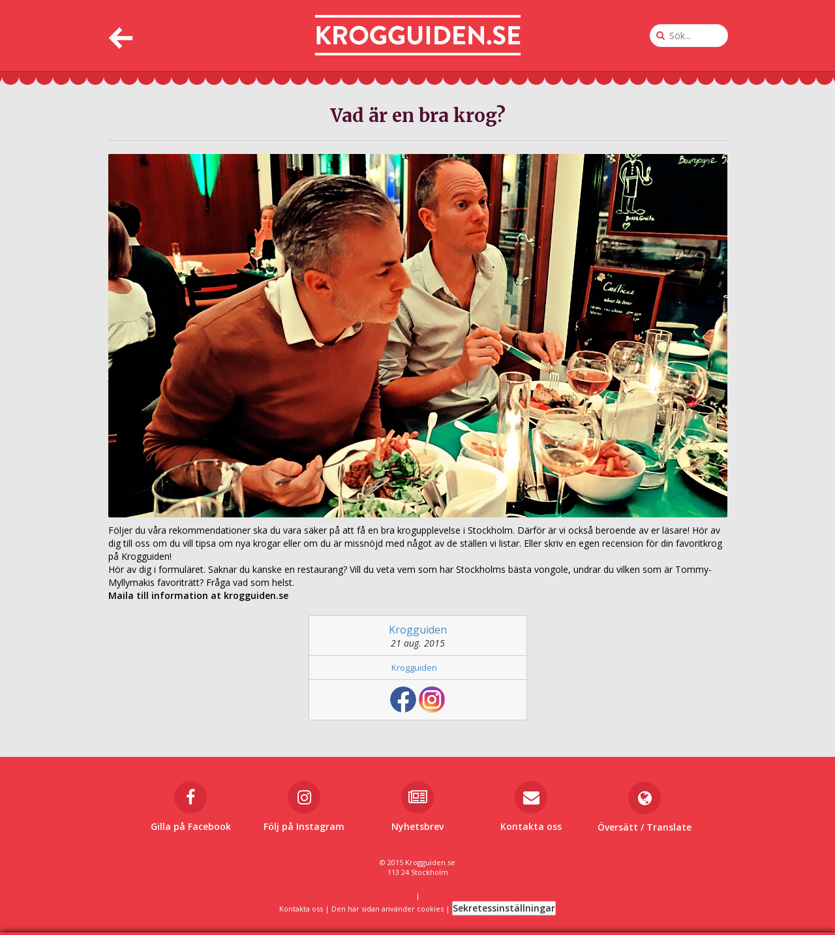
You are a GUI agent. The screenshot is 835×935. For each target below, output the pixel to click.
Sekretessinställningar (504, 908)
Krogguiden (418, 629)
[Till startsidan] (418, 35)
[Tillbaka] (119, 36)
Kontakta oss (301, 908)
